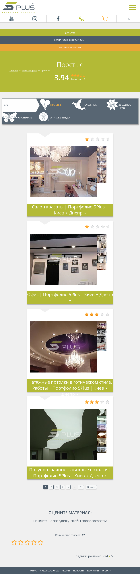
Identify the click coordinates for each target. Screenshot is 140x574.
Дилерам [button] (70, 32)
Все (6, 105)
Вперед (91, 487)
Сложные (90, 104)
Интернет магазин (100, 19)
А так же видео (60, 117)
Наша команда (49, 570)
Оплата (106, 570)
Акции (66, 570)
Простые (55, 104)
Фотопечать (24, 117)
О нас (33, 570)
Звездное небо (124, 106)
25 (81, 487)
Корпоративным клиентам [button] (69, 40)
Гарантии (93, 570)
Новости (78, 570)
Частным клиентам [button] (70, 47)
